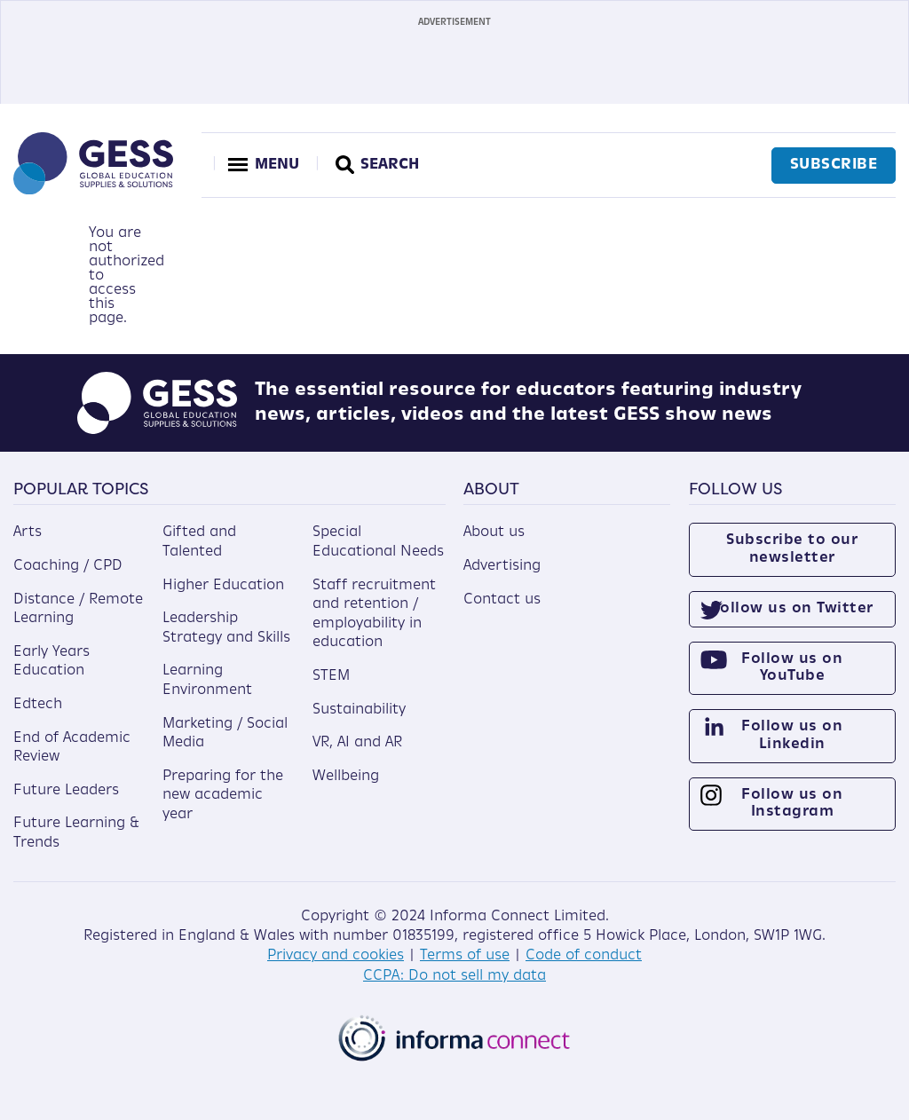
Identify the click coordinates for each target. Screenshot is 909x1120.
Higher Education (223, 586)
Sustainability (359, 710)
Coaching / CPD (68, 566)
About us (494, 532)
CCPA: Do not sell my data (454, 976)
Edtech (37, 705)
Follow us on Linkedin (791, 735)
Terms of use (465, 956)
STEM (331, 676)
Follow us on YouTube (791, 667)
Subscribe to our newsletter (792, 548)
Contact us (502, 600)
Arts (27, 532)
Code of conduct (584, 956)
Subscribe (834, 165)
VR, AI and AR (357, 743)
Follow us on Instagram (791, 803)
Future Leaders (66, 791)
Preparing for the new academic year (222, 795)
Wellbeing (345, 776)
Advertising (502, 566)
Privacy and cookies (335, 956)
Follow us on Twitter (792, 609)
